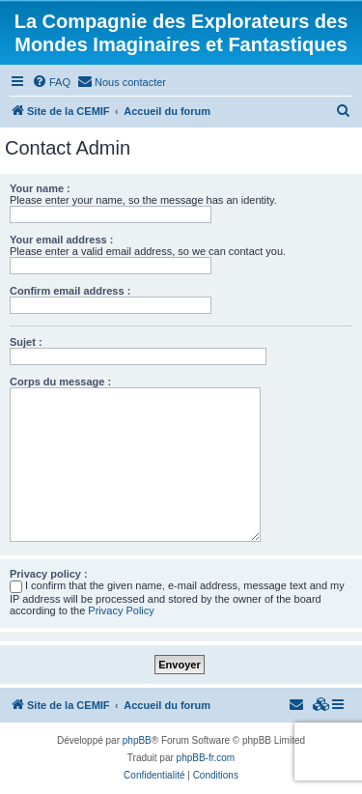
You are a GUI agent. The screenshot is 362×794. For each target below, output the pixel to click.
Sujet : (26, 342)
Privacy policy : (49, 574)
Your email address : (61, 239)
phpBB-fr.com (206, 757)
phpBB (137, 740)
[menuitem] (51, 82)
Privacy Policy (120, 610)
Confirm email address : (70, 291)
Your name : (40, 188)
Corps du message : (60, 381)
